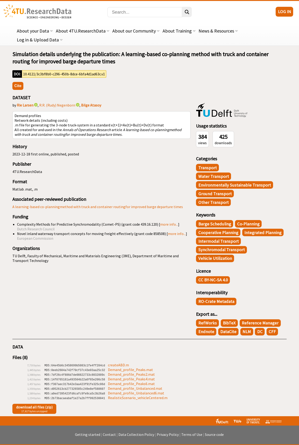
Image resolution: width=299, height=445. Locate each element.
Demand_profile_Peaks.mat (130, 369)
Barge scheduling (214, 224)
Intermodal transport (218, 241)
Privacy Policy (168, 436)
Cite (17, 86)
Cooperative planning (218, 232)
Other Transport (213, 202)
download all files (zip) (34, 407)
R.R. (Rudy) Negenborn (57, 105)
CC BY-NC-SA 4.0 (213, 280)
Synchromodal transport (221, 249)
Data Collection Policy (136, 436)
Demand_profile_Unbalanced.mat (135, 388)
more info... (169, 224)
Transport (207, 167)
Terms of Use (191, 436)
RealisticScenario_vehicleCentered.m (137, 397)
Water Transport (213, 176)
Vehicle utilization (215, 258)
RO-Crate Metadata (216, 301)
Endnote (206, 331)
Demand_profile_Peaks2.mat (131, 374)
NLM (246, 331)
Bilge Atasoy (91, 105)
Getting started (87, 436)
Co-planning (248, 224)
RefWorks (207, 323)
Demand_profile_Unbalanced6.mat (136, 393)
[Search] (144, 12)
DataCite (228, 331)
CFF (272, 331)
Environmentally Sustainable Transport (234, 185)
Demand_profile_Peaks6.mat (131, 383)
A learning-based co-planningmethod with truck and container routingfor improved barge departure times (97, 206)
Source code (214, 436)
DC (260, 331)
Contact (109, 436)
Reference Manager (260, 323)
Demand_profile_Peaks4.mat (131, 379)
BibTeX (229, 323)
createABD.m (118, 365)
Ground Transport (215, 193)
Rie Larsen (25, 105)
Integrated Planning (262, 232)
